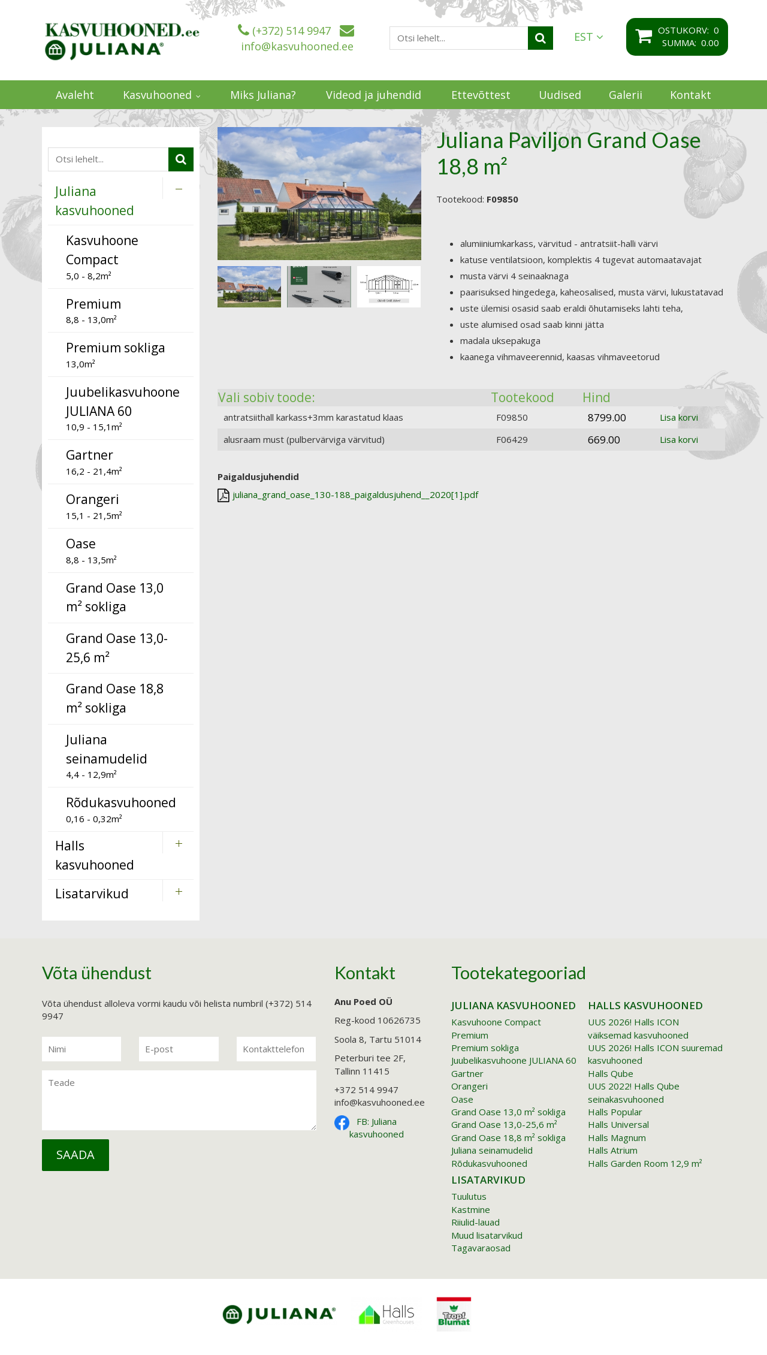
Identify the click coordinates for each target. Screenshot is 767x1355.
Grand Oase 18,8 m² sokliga (508, 1137)
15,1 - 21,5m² (94, 506)
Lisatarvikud (488, 1180)
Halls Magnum (617, 1137)
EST (588, 37)
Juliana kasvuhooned (513, 1005)
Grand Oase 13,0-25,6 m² (504, 1124)
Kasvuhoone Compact (496, 1022)
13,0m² (115, 354)
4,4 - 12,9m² (106, 755)
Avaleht (75, 94)
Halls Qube (610, 1073)
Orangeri (469, 1086)
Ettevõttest (481, 94)
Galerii (625, 94)
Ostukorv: (686, 30)
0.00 (710, 43)
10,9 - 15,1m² (123, 408)
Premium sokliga (485, 1048)
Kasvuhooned (157, 94)
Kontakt (690, 94)
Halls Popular (615, 1112)
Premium (469, 1035)
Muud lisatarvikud (487, 1235)
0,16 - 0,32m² (121, 809)
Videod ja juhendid (373, 94)
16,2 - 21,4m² (94, 461)
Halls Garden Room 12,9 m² (645, 1163)
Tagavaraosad (481, 1248)
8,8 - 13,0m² (93, 310)
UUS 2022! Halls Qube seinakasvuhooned (634, 1092)
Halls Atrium (613, 1150)
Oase (462, 1099)
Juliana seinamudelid (492, 1150)
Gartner (467, 1073)
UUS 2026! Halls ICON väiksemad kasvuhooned (638, 1028)
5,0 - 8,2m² (102, 256)
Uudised (560, 94)
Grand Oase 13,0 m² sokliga (508, 1112)
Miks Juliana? (263, 94)
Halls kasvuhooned (645, 1005)
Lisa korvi (679, 417)
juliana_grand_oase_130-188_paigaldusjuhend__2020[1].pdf (348, 495)
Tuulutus (469, 1196)
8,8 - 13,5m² (91, 550)
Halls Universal (618, 1124)
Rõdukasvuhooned (489, 1163)
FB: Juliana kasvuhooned (376, 1127)
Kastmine (470, 1209)
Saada (75, 1154)
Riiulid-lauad (475, 1222)
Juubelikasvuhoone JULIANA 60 (513, 1060)
